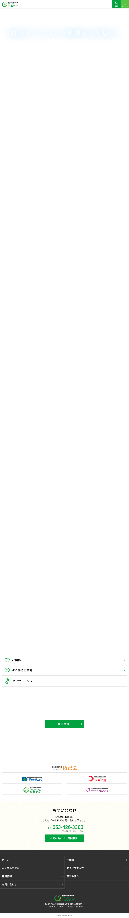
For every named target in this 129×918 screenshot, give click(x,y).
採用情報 (64, 724)
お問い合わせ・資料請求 (63, 838)
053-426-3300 (67, 827)
